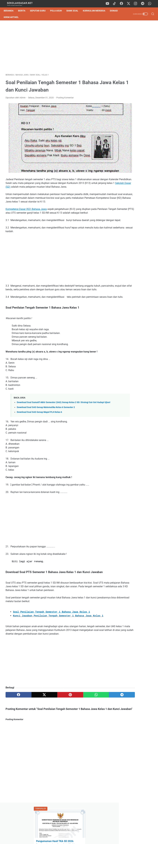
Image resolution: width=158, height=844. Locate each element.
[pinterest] (54, 715)
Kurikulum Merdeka (96, 10)
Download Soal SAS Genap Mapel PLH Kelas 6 (39, 424)
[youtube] (108, 3)
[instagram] (136, 3)
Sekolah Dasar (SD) (64, 173)
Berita (23, 10)
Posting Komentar (65, 99)
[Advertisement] (55, 47)
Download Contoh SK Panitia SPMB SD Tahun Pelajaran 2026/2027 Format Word (132, 89)
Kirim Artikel (25, 17)
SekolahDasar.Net (83, 839)
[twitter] (129, 3)
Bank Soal (74, 10)
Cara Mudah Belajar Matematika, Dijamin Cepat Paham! (133, 235)
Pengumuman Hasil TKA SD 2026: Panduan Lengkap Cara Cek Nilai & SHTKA (133, 56)
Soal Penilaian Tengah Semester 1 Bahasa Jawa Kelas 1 (51, 628)
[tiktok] (115, 3)
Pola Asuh (58, 10)
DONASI (9, 17)
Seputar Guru (39, 10)
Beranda (10, 10)
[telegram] (143, 3)
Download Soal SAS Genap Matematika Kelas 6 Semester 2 (46, 420)
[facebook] (122, 3)
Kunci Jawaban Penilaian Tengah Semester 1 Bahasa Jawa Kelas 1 (58, 632)
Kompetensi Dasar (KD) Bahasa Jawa (26, 203)
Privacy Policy (79, 833)
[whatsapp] (150, 3)
